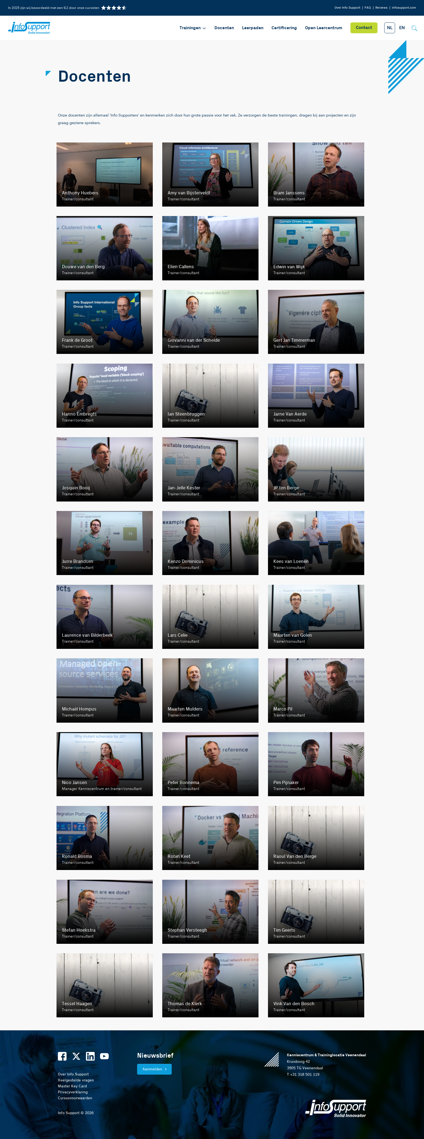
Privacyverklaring (73, 1092)
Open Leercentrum (323, 28)
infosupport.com (404, 7)
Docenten (224, 28)
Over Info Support (347, 7)
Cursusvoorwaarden (75, 1098)
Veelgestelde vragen (76, 1080)
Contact (364, 27)
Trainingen (193, 28)
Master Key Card (72, 1086)
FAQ (368, 7)
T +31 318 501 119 (303, 1074)
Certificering (284, 28)
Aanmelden (152, 1069)
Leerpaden (252, 28)
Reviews (381, 7)
